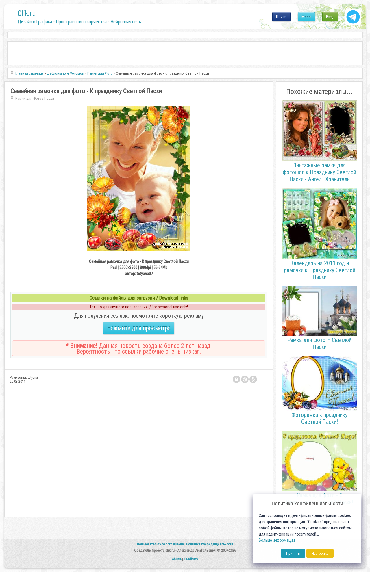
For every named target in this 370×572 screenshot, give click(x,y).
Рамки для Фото (28, 98)
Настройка (320, 553)
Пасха (49, 98)
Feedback (191, 559)
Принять (293, 553)
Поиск (281, 16)
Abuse (176, 559)
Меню (306, 16)
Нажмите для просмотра (139, 328)
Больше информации (277, 540)
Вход (330, 16)
